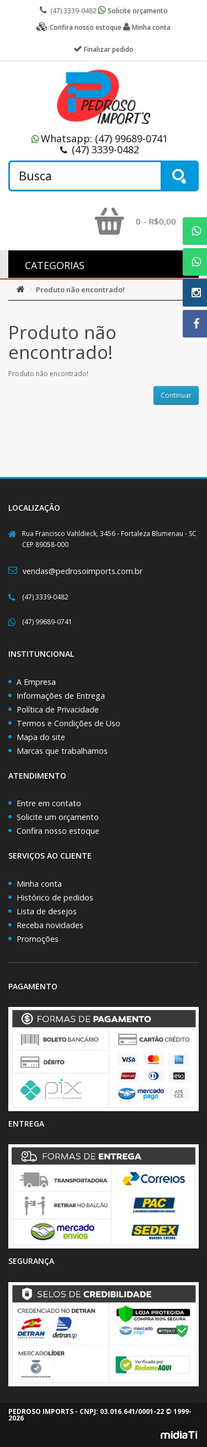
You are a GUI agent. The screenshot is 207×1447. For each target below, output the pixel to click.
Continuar (176, 395)
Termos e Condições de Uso (68, 723)
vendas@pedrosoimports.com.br (82, 571)
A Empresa (36, 682)
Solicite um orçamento (58, 817)
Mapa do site (41, 737)
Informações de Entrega (61, 695)
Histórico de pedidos (55, 897)
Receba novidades (50, 925)
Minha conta (39, 883)
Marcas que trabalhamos (62, 751)
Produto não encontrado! (80, 289)
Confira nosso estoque (58, 831)
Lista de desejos (47, 911)
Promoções (38, 939)
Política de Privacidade (58, 709)
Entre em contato (49, 803)
